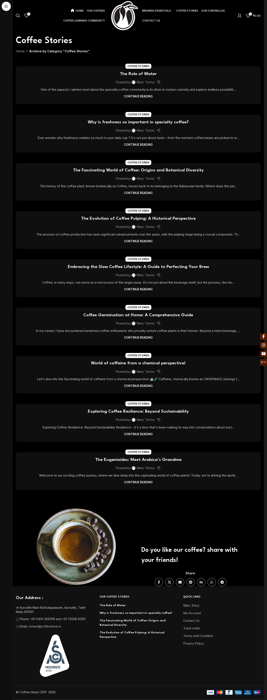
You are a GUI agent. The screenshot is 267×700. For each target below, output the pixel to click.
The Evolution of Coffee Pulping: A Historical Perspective (138, 219)
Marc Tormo (146, 82)
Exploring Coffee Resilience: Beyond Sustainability (138, 411)
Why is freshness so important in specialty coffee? (138, 122)
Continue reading (138, 96)
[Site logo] (124, 15)
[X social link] (169, 582)
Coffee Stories (138, 66)
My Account (192, 613)
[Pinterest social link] (190, 582)
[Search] (18, 15)
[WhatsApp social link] (211, 582)
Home (20, 51)
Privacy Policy (193, 643)
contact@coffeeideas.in (45, 626)
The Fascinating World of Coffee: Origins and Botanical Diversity (138, 170)
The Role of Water (138, 74)
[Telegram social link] (222, 582)
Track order (191, 628)
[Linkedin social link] (201, 582)
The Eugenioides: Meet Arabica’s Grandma (138, 460)
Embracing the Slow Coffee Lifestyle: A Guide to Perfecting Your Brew (138, 267)
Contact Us (191, 621)
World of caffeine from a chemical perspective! (138, 363)
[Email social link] (180, 582)
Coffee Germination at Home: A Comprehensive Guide (138, 315)
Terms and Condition (198, 636)
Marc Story (191, 605)
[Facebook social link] (159, 582)
